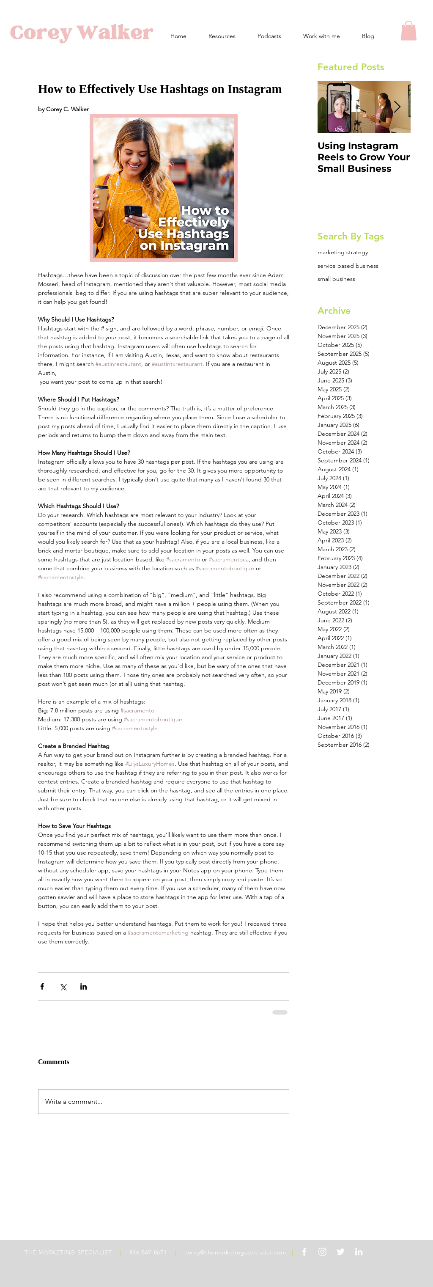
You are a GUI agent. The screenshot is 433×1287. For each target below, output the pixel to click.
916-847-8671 (148, 1252)
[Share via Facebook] (42, 986)
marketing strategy (343, 252)
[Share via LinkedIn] (83, 986)
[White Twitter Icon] (340, 1251)
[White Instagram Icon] (322, 1251)
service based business (348, 266)
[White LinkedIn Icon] (359, 1251)
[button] (408, 31)
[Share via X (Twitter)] (63, 986)
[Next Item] (397, 107)
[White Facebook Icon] (304, 1251)
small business (336, 279)
